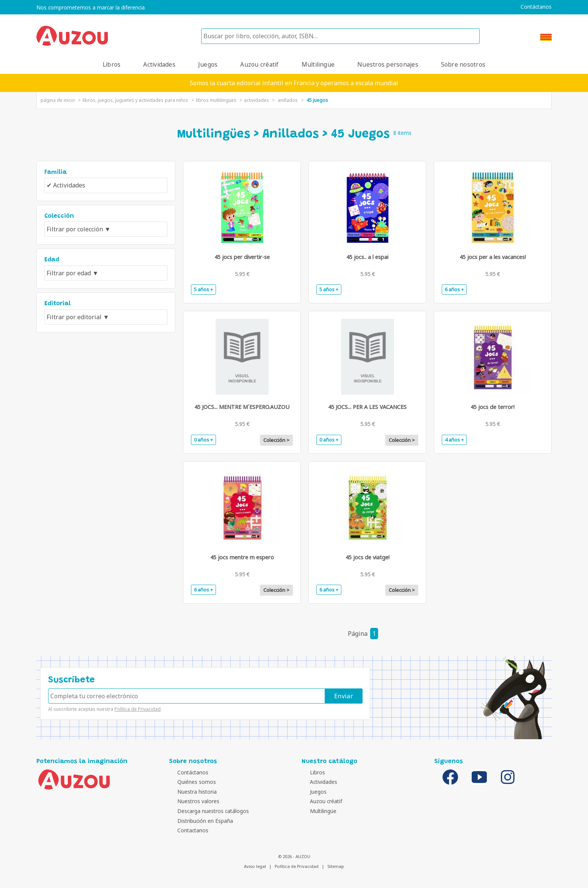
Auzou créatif (259, 64)
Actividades (159, 64)
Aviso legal (255, 866)
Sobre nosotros (463, 64)
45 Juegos (317, 100)
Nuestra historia (190, 791)
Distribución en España (199, 820)
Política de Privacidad (137, 709)
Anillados (288, 100)
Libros (111, 64)
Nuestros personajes (387, 64)
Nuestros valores (192, 801)
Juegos (207, 64)
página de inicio (58, 100)
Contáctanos (536, 7)
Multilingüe (318, 64)
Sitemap (335, 866)
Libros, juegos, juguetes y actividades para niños (135, 100)
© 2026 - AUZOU (294, 856)
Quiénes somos (190, 781)
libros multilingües (216, 100)
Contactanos (186, 830)
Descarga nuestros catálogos (206, 811)
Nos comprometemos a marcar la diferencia (90, 8)
